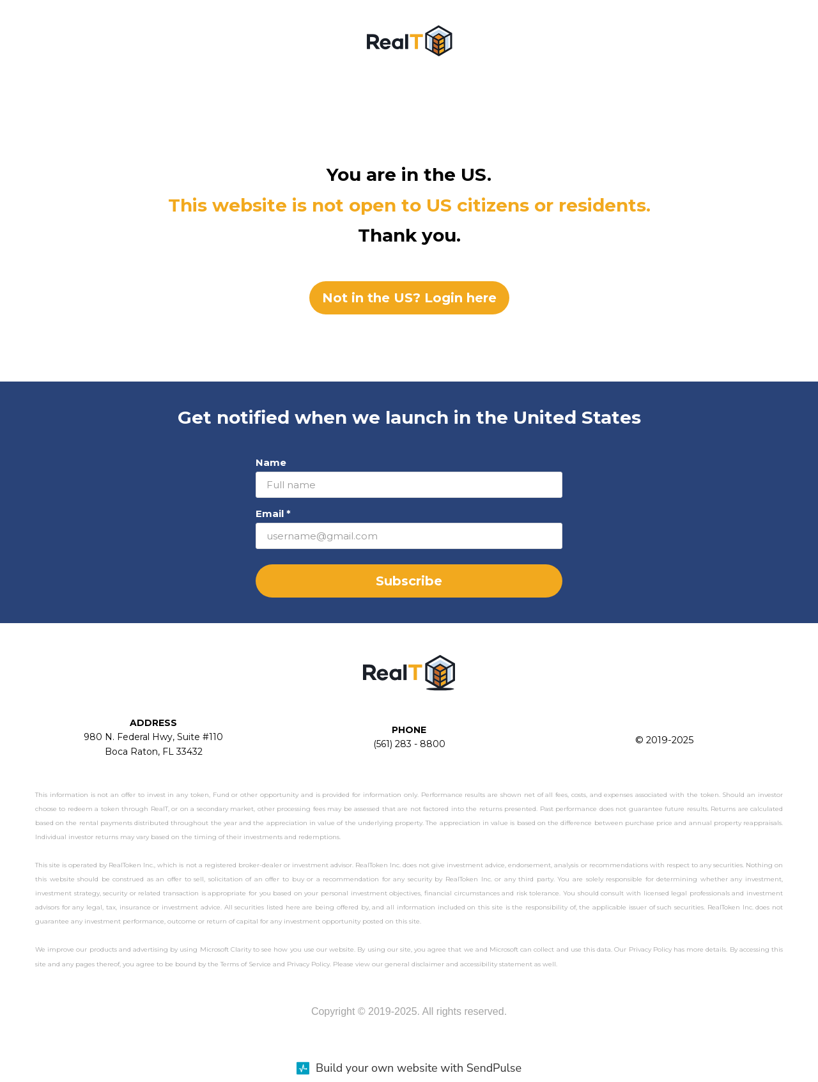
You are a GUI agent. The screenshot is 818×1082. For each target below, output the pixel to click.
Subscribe (409, 581)
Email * (273, 513)
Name (271, 462)
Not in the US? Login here (409, 297)
